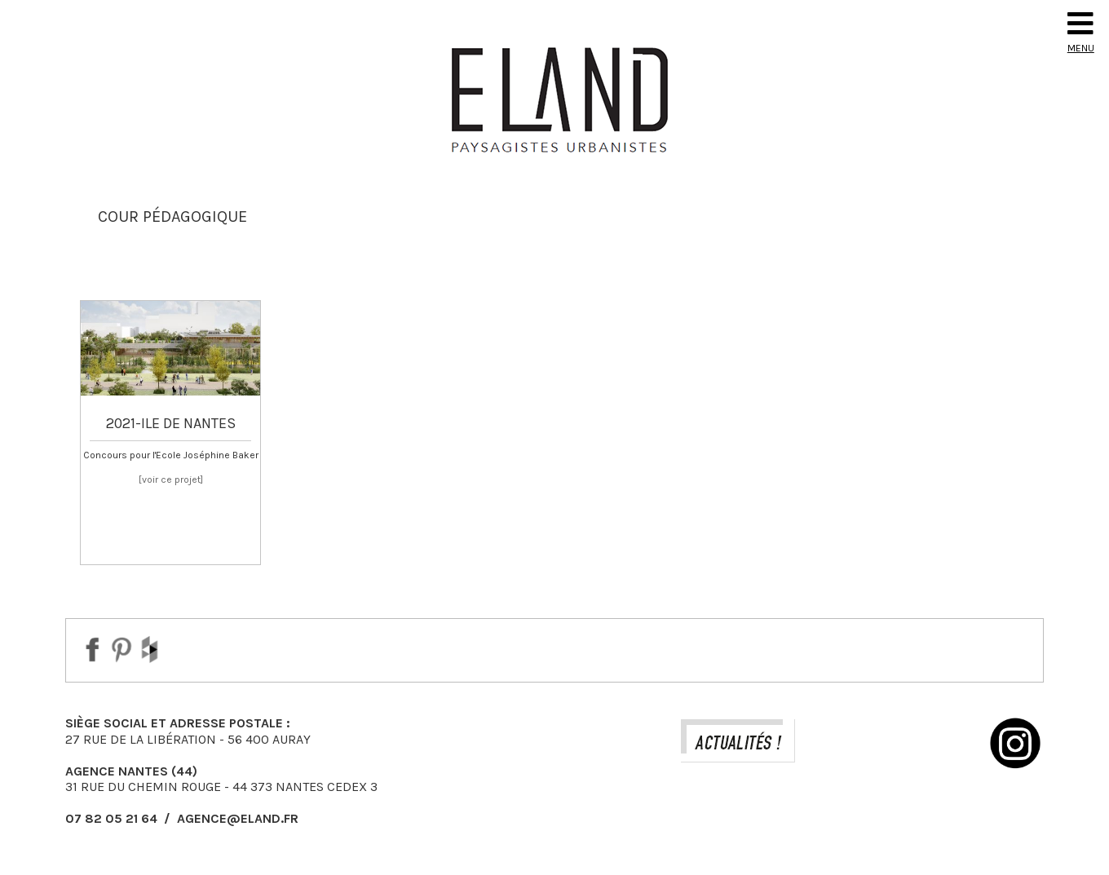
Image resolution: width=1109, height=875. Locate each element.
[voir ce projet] (171, 479)
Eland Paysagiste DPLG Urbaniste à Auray (554, 99)
